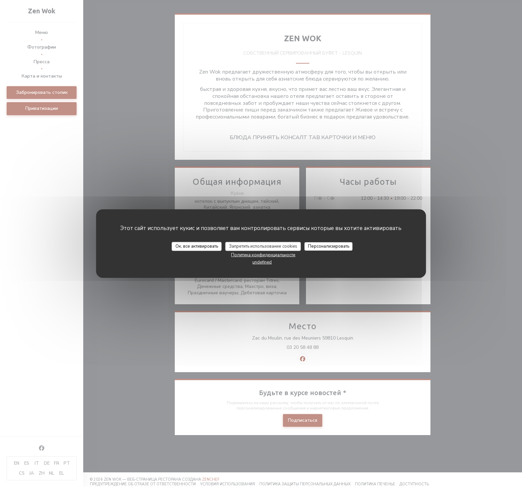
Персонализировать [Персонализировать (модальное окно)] (328, 246)
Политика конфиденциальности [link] (263, 255)
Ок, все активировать (196, 246)
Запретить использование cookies (263, 246)
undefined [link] (262, 262)
